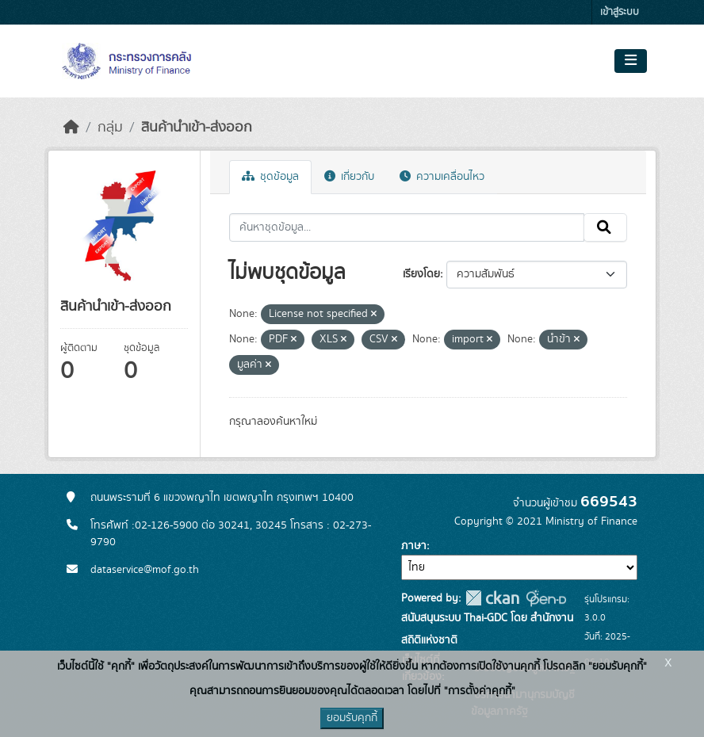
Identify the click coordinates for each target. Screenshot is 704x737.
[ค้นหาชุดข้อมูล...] (407, 227)
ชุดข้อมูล (270, 177)
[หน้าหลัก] (71, 127)
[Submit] (605, 227)
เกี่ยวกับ (349, 177)
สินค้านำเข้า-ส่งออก (196, 127)
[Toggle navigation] (630, 61)
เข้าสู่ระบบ (619, 12)
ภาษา (414, 546)
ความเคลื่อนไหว (442, 177)
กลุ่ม (110, 127)
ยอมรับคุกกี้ (352, 718)
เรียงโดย (421, 274)
